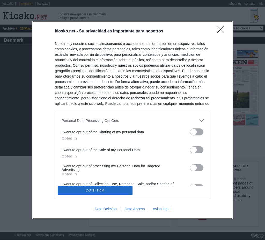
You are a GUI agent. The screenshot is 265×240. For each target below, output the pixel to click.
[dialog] (132, 120)
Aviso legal (161, 209)
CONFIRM (95, 190)
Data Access (135, 209)
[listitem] (132, 120)
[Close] (222, 31)
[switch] (196, 131)
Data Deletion (106, 209)
